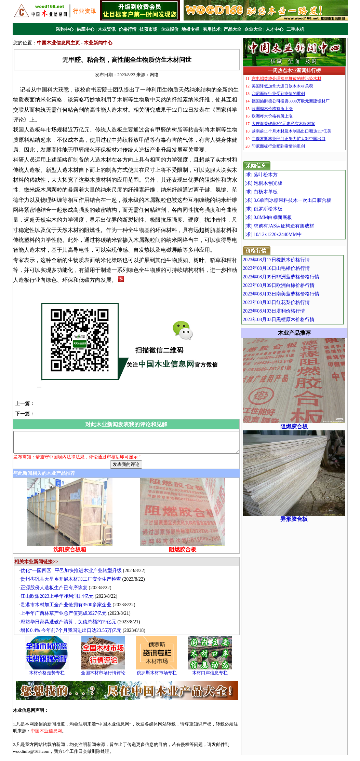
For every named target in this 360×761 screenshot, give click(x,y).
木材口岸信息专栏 (213, 656)
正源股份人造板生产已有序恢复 (57, 571)
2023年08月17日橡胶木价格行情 (291, 259)
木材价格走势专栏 (50, 656)
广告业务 (158, 750)
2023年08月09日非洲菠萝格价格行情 (296, 276)
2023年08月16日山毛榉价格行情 (291, 268)
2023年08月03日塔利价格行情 (289, 311)
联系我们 (202, 750)
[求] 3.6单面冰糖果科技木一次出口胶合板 (301, 200)
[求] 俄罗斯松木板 (277, 208)
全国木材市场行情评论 (106, 656)
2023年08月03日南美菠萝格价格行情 (296, 293)
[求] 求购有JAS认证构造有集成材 (293, 226)
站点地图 (224, 750)
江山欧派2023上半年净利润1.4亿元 (60, 580)
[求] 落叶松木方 (275, 174)
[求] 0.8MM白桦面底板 (282, 217)
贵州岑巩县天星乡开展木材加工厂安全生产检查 (74, 563)
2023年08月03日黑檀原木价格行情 (294, 319)
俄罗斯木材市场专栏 (160, 656)
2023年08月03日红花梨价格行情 (291, 302)
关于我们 (135, 750)
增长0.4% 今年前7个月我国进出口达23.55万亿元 (74, 614)
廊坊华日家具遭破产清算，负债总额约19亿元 (72, 605)
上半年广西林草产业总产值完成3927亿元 (67, 597)
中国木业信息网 (242, 757)
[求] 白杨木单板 (275, 191)
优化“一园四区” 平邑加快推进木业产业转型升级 (74, 554)
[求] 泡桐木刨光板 (277, 183)
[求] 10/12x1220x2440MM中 (287, 234)
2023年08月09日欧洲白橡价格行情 (294, 285)
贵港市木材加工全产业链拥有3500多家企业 (69, 588)
